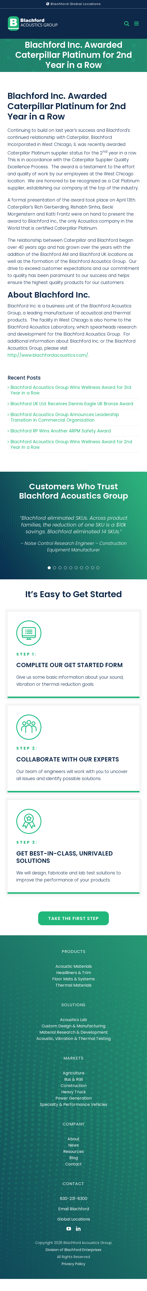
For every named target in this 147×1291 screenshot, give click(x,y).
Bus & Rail (73, 1079)
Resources (73, 1151)
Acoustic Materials (73, 966)
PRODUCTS (74, 951)
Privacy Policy (73, 1263)
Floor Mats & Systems (73, 979)
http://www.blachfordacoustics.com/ (48, 355)
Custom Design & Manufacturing (73, 1026)
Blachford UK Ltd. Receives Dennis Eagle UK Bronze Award (72, 404)
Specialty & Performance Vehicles (73, 1104)
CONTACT (73, 1184)
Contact (73, 1164)
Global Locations (73, 1219)
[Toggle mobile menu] (136, 23)
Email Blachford (73, 1209)
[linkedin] (78, 1228)
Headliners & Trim (73, 973)
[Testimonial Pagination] (49, 567)
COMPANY (74, 1124)
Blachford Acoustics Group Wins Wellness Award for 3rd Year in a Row (71, 390)
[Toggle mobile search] (126, 23)
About (73, 1139)
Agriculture (74, 1073)
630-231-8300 (73, 1198)
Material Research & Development (73, 1032)
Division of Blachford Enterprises (73, 1249)
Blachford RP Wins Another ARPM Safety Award (61, 431)
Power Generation (73, 1098)
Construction (74, 1085)
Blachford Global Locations (73, 4)
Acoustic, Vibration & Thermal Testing (73, 1038)
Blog (73, 1158)
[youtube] (68, 1228)
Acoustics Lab (73, 1020)
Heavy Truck (73, 1092)
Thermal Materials (73, 985)
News (73, 1145)
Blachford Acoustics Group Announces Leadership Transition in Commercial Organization (65, 417)
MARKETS (73, 1058)
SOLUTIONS (73, 1005)
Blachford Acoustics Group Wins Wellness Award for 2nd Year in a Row (71, 444)
